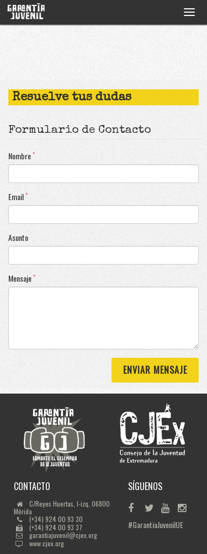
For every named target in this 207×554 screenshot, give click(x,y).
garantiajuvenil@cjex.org (63, 535)
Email (18, 196)
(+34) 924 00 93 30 (56, 519)
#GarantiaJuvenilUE (135, 524)
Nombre (21, 156)
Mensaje (21, 278)
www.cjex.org (46, 543)
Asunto (18, 237)
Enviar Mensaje (155, 369)
